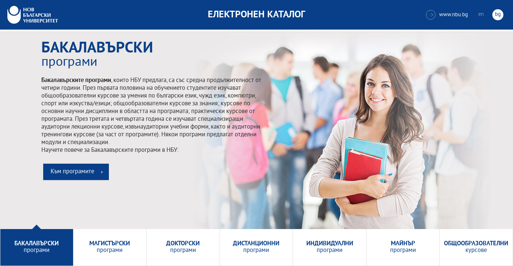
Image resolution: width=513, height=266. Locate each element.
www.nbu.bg (447, 15)
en (481, 14)
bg (498, 14)
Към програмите (72, 172)
